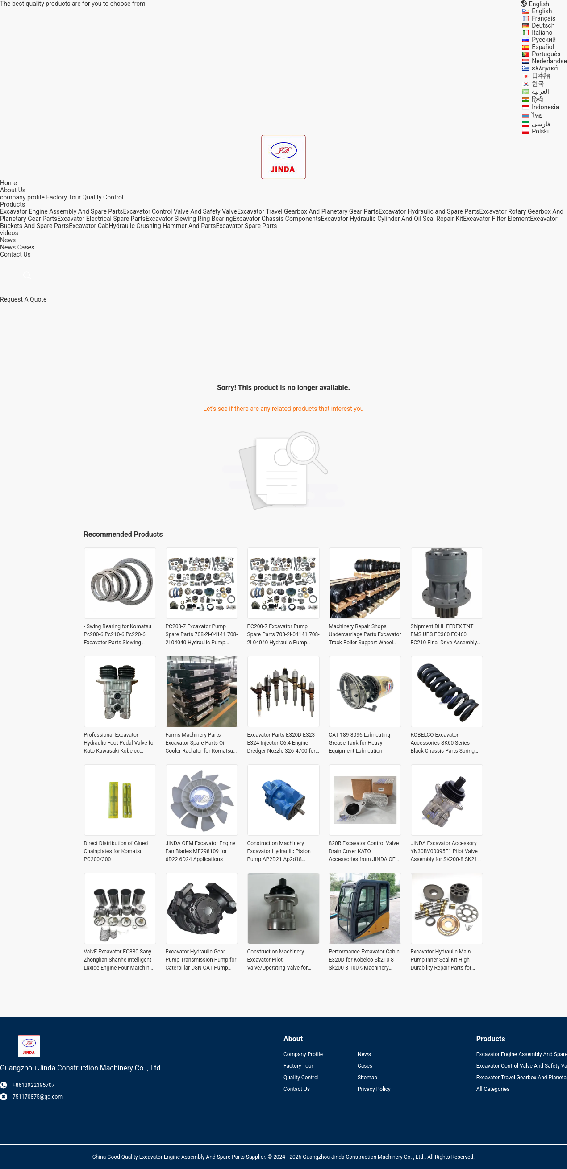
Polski (540, 131)
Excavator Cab (88, 225)
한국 (538, 83)
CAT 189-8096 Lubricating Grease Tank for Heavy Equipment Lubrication (360, 743)
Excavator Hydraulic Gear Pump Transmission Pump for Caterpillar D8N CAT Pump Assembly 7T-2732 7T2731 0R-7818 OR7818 (201, 960)
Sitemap (367, 1077)
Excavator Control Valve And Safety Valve (180, 211)
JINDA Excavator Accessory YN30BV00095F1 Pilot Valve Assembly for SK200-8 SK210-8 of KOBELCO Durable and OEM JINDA (446, 851)
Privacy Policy (374, 1089)
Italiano (542, 32)
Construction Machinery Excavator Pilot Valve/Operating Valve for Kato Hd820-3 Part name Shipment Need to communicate (277, 960)
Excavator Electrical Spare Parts (101, 218)
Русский (544, 39)
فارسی (541, 124)
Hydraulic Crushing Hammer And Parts (162, 225)
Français (543, 18)
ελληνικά (545, 68)
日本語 (541, 75)
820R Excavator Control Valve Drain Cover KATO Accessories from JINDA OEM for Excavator (364, 851)
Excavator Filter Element (496, 218)
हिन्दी (537, 99)
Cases (26, 247)
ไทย (537, 115)
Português (546, 54)
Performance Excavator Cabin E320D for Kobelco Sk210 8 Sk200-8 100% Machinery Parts (364, 960)
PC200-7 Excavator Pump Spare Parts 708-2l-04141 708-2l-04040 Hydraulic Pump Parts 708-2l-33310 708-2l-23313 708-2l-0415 (202, 635)
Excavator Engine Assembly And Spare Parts (61, 211)
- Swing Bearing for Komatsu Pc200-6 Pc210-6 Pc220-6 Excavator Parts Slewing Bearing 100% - (117, 635)
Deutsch (543, 25)
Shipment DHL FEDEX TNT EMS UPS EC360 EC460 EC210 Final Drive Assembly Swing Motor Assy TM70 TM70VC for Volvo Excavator (445, 635)
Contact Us (297, 1089)
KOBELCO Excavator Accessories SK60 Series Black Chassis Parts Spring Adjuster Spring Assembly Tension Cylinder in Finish (443, 743)
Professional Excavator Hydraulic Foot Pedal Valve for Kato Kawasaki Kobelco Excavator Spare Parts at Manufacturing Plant (119, 743)
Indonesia (545, 107)
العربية (540, 91)
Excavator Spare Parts (246, 225)
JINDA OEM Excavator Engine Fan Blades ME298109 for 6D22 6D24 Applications (201, 851)
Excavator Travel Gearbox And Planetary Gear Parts (308, 211)
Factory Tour (63, 197)
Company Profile (303, 1054)
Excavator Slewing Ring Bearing (189, 218)
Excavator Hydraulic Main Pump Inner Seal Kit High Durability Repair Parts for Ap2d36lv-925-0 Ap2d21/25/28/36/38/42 (441, 960)
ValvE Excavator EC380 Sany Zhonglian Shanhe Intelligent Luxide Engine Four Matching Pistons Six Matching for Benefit (118, 960)
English (542, 11)
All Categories (492, 1089)
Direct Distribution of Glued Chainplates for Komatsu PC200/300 (116, 851)
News (8, 247)
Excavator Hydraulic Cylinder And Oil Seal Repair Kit (392, 218)
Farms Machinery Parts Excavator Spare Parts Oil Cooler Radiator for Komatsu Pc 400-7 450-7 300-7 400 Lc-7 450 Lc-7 (200, 743)
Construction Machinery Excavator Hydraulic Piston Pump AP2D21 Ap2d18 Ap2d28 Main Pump (279, 851)
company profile (22, 197)
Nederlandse (549, 61)
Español (543, 46)
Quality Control (103, 197)
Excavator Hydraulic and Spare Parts (429, 211)
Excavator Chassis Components (277, 218)
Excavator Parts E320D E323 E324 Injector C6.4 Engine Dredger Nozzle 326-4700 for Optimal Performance (281, 743)
